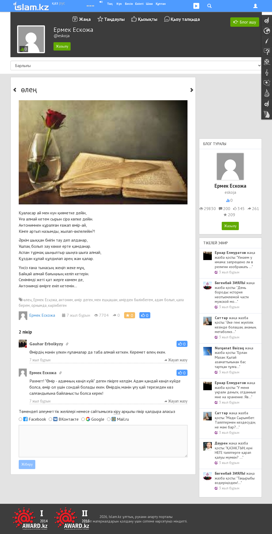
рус (62, 3)
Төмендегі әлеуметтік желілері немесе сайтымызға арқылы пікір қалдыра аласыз (97, 411)
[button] (144, 315)
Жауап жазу (175, 359)
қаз (55, 3)
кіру (117, 411)
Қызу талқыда (185, 19)
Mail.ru (123, 419)
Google (97, 419)
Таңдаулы (114, 19)
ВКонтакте (69, 419)
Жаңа (85, 19)
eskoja (230, 192)
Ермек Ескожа (37, 315)
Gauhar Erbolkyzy (46, 343)
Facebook (37, 419)
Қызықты (147, 19)
